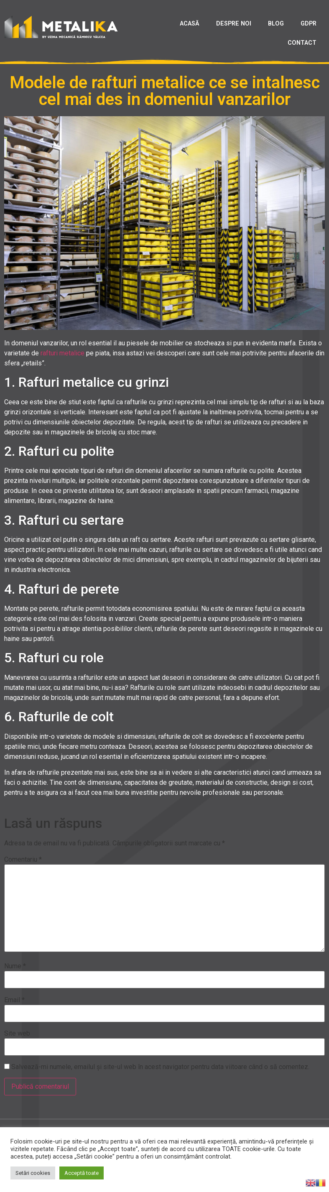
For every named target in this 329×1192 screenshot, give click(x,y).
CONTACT (302, 42)
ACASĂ (189, 23)
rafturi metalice (62, 353)
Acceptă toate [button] (81, 1173)
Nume (15, 966)
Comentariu (23, 859)
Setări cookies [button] (32, 1173)
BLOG (276, 23)
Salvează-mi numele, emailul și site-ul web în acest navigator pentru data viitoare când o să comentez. (160, 1067)
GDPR (308, 23)
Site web (17, 1033)
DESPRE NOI (233, 23)
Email (14, 1000)
